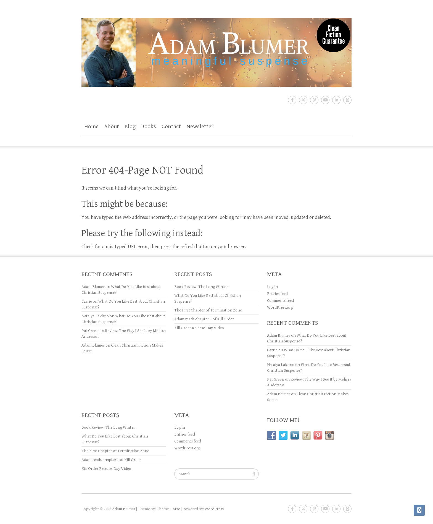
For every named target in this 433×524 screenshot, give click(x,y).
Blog (130, 126)
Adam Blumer (93, 286)
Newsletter (199, 126)
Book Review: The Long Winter (201, 286)
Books (148, 126)
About (111, 126)
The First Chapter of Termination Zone (208, 310)
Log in (272, 286)
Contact (171, 126)
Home (91, 126)
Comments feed (280, 300)
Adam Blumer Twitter (303, 100)
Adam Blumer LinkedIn (336, 100)
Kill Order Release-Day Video (199, 328)
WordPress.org (280, 307)
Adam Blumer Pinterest (314, 100)
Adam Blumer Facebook (292, 100)
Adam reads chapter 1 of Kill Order (204, 319)
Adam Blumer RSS (347, 100)
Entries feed (277, 293)
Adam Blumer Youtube (325, 100)
